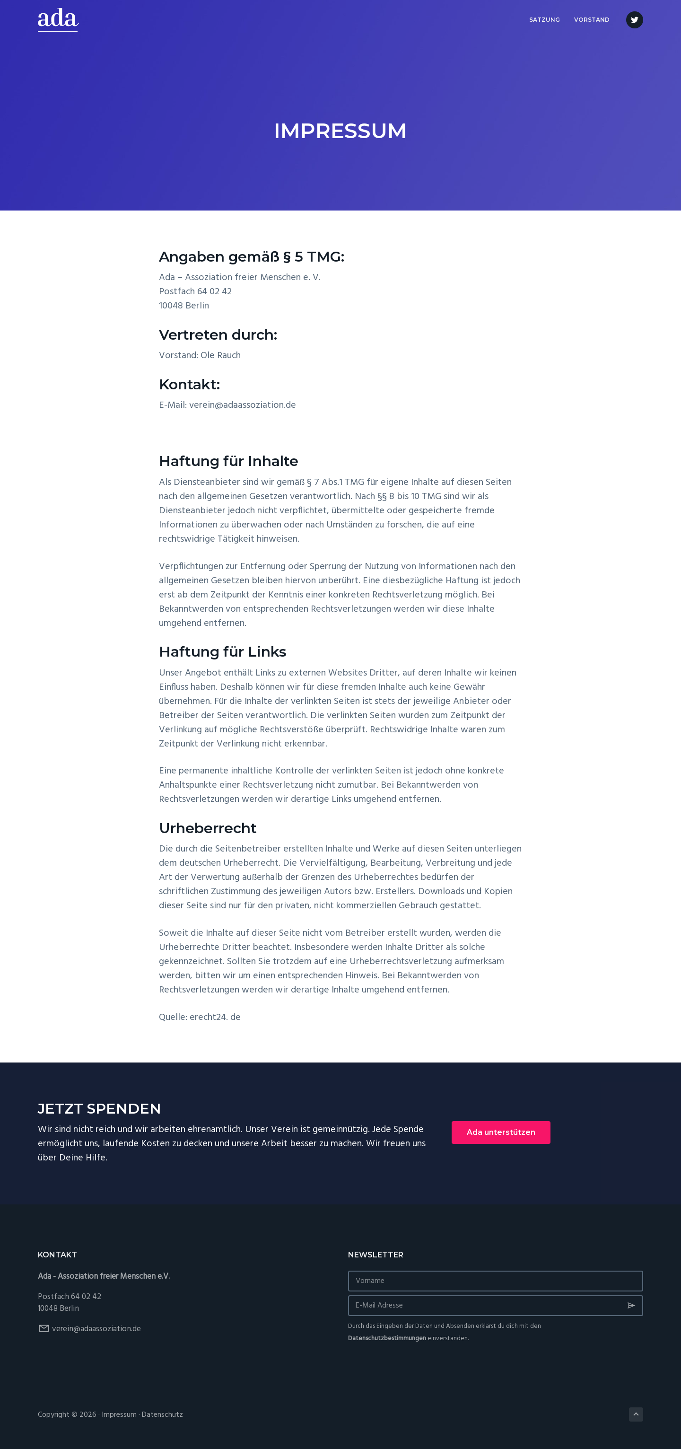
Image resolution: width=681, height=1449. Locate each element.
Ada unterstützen (501, 1132)
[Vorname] (495, 1281)
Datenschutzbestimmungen (387, 1339)
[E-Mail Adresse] (495, 1305)
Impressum (119, 1415)
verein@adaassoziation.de (96, 1329)
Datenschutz (162, 1415)
